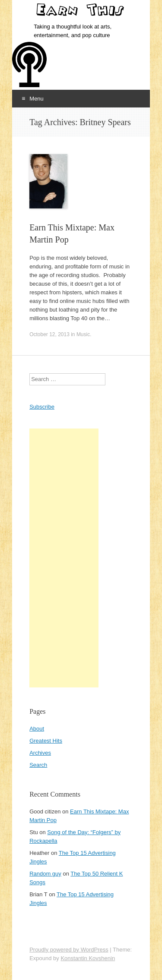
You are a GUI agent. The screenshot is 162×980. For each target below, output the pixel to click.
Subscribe (41, 406)
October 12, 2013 (49, 334)
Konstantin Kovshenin (87, 958)
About (36, 728)
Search (38, 765)
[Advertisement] (63, 558)
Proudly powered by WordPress (68, 949)
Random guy (45, 873)
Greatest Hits (45, 740)
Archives (40, 753)
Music (83, 334)
